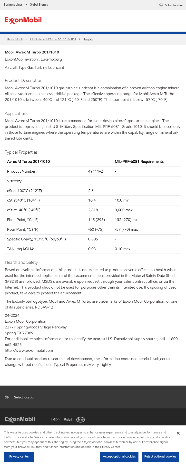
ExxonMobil (15, 39)
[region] (93, 446)
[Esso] (81, 419)
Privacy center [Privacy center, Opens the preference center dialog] (19, 456)
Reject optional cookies (160, 456)
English (88, 39)
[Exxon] (56, 419)
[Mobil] (69, 419)
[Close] (178, 433)
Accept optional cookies (119, 456)
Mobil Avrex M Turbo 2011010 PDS (53, 39)
